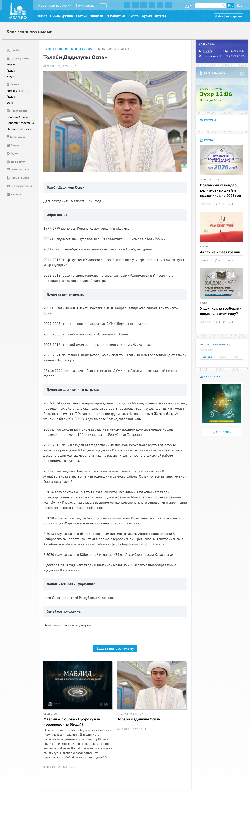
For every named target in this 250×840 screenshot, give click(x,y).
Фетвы (160, 16)
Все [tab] (236, 357)
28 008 (63, 66)
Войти (219, 16)
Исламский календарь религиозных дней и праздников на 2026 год (220, 190)
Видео (133, 16)
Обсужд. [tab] (206, 349)
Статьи (81, 16)
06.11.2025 (206, 204)
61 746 (220, 204)
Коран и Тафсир (17, 91)
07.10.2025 (49, 767)
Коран (11, 64)
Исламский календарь (215, 180)
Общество (50, 714)
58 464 (220, 322)
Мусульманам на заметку (54, 5)
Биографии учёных (130, 714)
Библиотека (115, 16)
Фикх (10, 103)
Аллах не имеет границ (220, 252)
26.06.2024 (206, 260)
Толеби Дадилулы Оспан (112, 49)
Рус (230, 5)
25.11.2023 (206, 322)
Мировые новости (19, 129)
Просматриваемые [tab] (214, 344)
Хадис (11, 76)
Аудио (147, 16)
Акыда (11, 70)
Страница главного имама (75, 49)
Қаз (239, 5)
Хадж (203, 303)
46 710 (220, 260)
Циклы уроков (61, 16)
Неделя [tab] (222, 357)
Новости (96, 16)
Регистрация (234, 16)
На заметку (210, 376)
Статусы (208, 120)
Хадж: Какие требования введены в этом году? (221, 311)
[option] (221, 403)
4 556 (62, 767)
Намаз (42, 16)
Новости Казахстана (20, 123)
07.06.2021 (49, 66)
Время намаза (85, 5)
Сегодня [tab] (207, 357)
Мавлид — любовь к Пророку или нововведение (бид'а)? (71, 721)
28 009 (137, 729)
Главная (48, 49)
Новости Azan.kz (17, 117)
